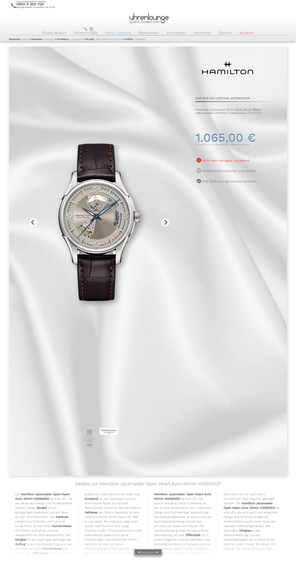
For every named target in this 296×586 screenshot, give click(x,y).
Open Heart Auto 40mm (104, 39)
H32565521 (135, 39)
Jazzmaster (70, 39)
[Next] (165, 222)
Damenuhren (176, 32)
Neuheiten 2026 (86, 32)
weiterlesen (148, 553)
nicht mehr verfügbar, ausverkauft (226, 160)
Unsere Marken (54, 32)
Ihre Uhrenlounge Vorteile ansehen (229, 181)
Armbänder (202, 32)
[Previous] (33, 222)
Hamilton (42, 39)
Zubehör (224, 32)
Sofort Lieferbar (118, 32)
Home (18, 39)
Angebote (246, 32)
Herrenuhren (149, 32)
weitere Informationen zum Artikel (229, 171)
